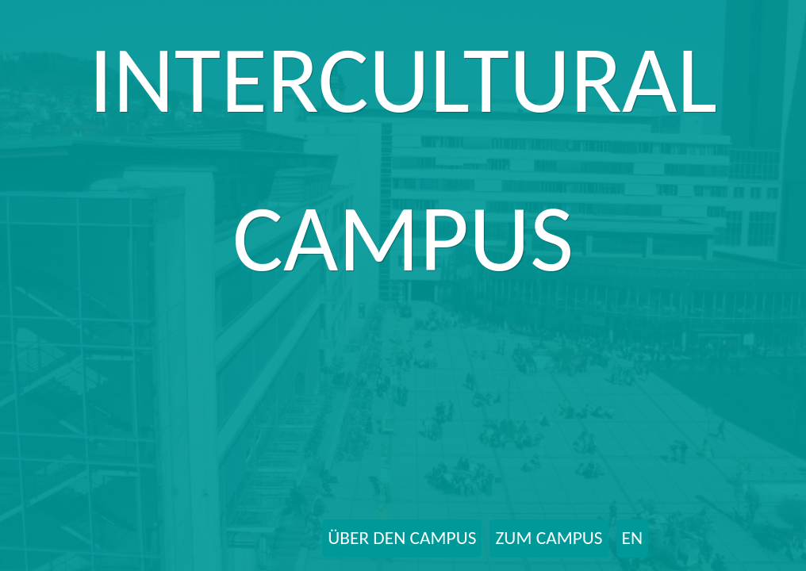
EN (632, 538)
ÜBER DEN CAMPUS (402, 538)
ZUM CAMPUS (548, 538)
